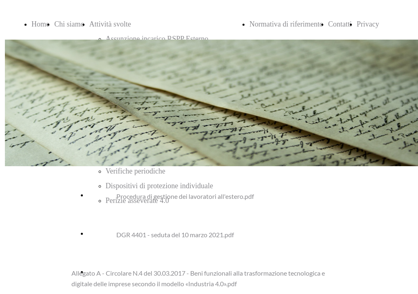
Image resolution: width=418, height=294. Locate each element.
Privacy (368, 24)
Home (40, 24)
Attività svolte (110, 24)
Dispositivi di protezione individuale (159, 186)
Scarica (98, 194)
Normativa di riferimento (286, 24)
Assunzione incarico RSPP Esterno (157, 39)
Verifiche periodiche (135, 171)
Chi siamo (69, 24)
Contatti (340, 24)
